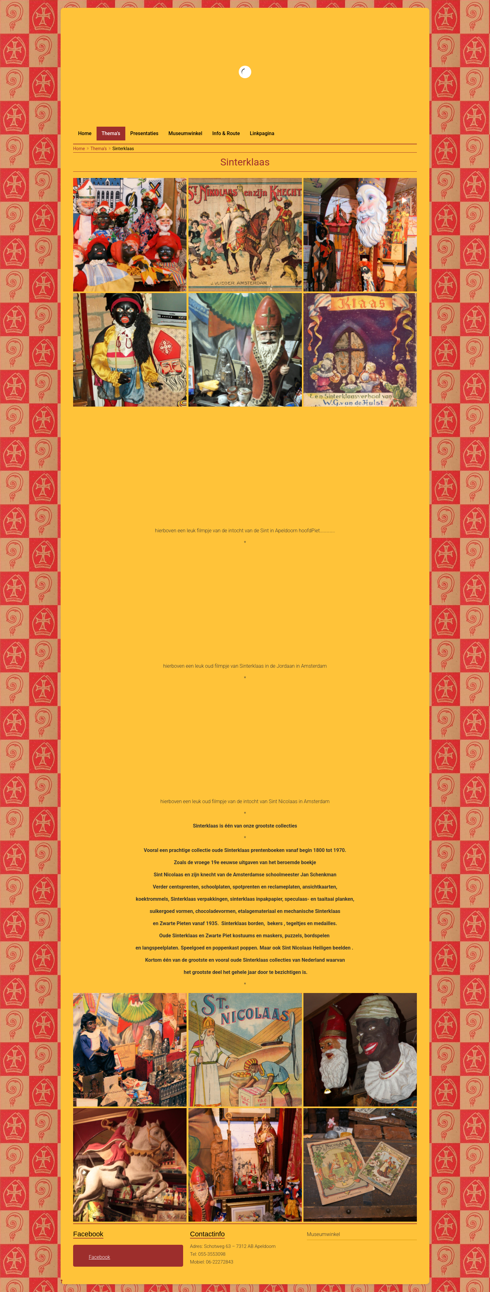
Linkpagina (262, 133)
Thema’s (111, 133)
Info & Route (226, 133)
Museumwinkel (185, 133)
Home (85, 133)
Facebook (99, 1257)
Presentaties (144, 133)
